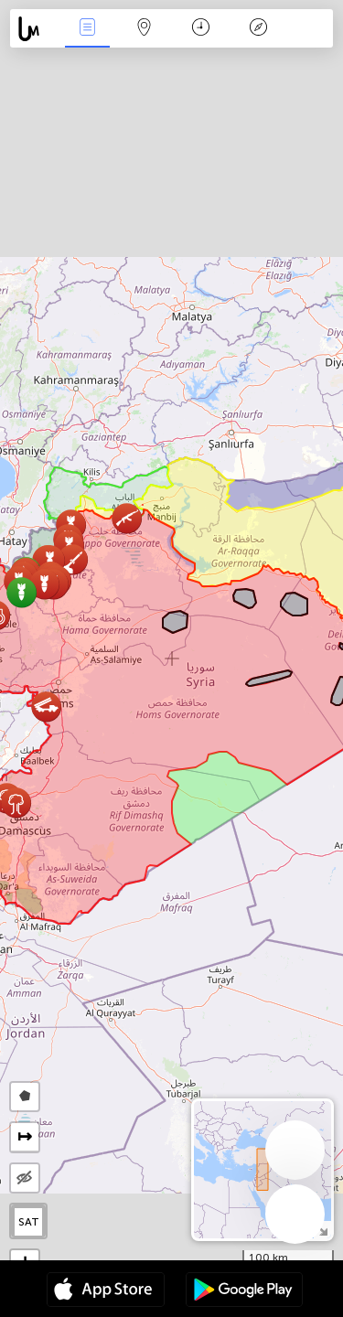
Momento (200, 28)
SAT (28, 1221)
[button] (73, 559)
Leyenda (258, 28)
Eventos (87, 28)
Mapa (144, 28)
